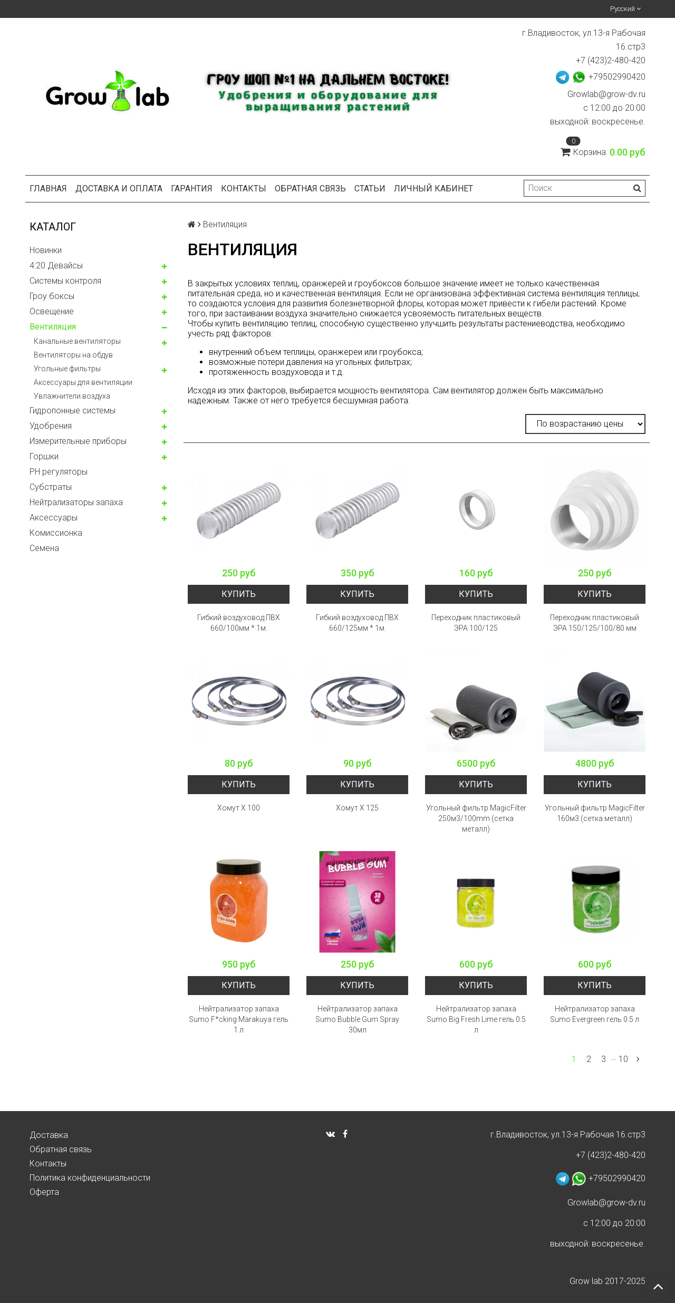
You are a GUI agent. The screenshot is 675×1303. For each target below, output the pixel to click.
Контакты (243, 189)
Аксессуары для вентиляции (83, 382)
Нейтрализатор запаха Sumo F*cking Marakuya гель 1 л (238, 1019)
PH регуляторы (59, 472)
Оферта (44, 1192)
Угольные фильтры (67, 368)
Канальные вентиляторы (77, 341)
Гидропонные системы (72, 411)
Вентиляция (53, 327)
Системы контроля (65, 281)
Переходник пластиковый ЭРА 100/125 (475, 622)
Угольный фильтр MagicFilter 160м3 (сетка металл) (595, 813)
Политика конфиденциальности (90, 1178)
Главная (48, 189)
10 (623, 1059)
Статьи (369, 189)
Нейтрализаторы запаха (76, 502)
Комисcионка (56, 533)
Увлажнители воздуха (72, 396)
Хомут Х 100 (238, 808)
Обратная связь (310, 189)
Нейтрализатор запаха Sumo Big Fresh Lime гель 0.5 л (476, 1019)
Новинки (46, 250)
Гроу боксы (52, 296)
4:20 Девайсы (56, 265)
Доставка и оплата (118, 189)
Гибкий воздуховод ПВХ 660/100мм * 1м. (238, 622)
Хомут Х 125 (357, 808)
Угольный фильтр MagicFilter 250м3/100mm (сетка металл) (476, 818)
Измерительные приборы (78, 441)
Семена (44, 548)
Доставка (49, 1135)
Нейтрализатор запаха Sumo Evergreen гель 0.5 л (594, 1014)
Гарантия (192, 189)
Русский (625, 9)
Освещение (52, 311)
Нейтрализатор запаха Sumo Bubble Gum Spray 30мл (357, 1019)
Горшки (44, 456)
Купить (238, 594)
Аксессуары (54, 518)
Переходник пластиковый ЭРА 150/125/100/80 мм (594, 622)
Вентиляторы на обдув (73, 355)
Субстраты (51, 487)
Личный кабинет (433, 189)
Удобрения (51, 426)
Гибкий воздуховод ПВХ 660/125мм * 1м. (357, 622)
